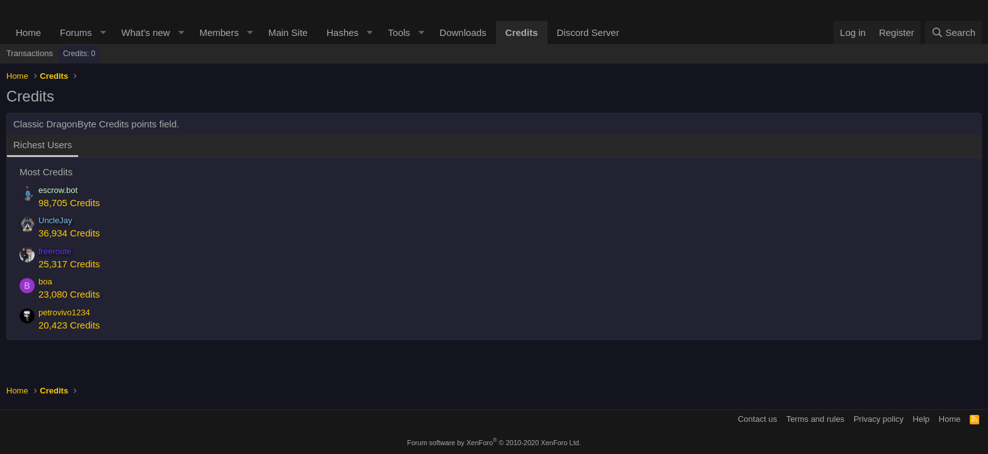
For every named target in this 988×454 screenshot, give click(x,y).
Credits (521, 32)
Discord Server (588, 32)
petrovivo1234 (64, 312)
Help (921, 419)
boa (45, 281)
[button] (103, 32)
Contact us (757, 419)
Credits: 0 (79, 53)
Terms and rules (815, 419)
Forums (76, 32)
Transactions (29, 53)
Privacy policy (879, 419)
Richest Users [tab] (42, 144)
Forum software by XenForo (494, 442)
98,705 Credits (69, 202)
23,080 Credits (69, 294)
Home (28, 32)
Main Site (288, 32)
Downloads (463, 32)
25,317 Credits (69, 264)
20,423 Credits (69, 325)
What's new (146, 32)
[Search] (953, 32)
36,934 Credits (69, 233)
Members (219, 32)
